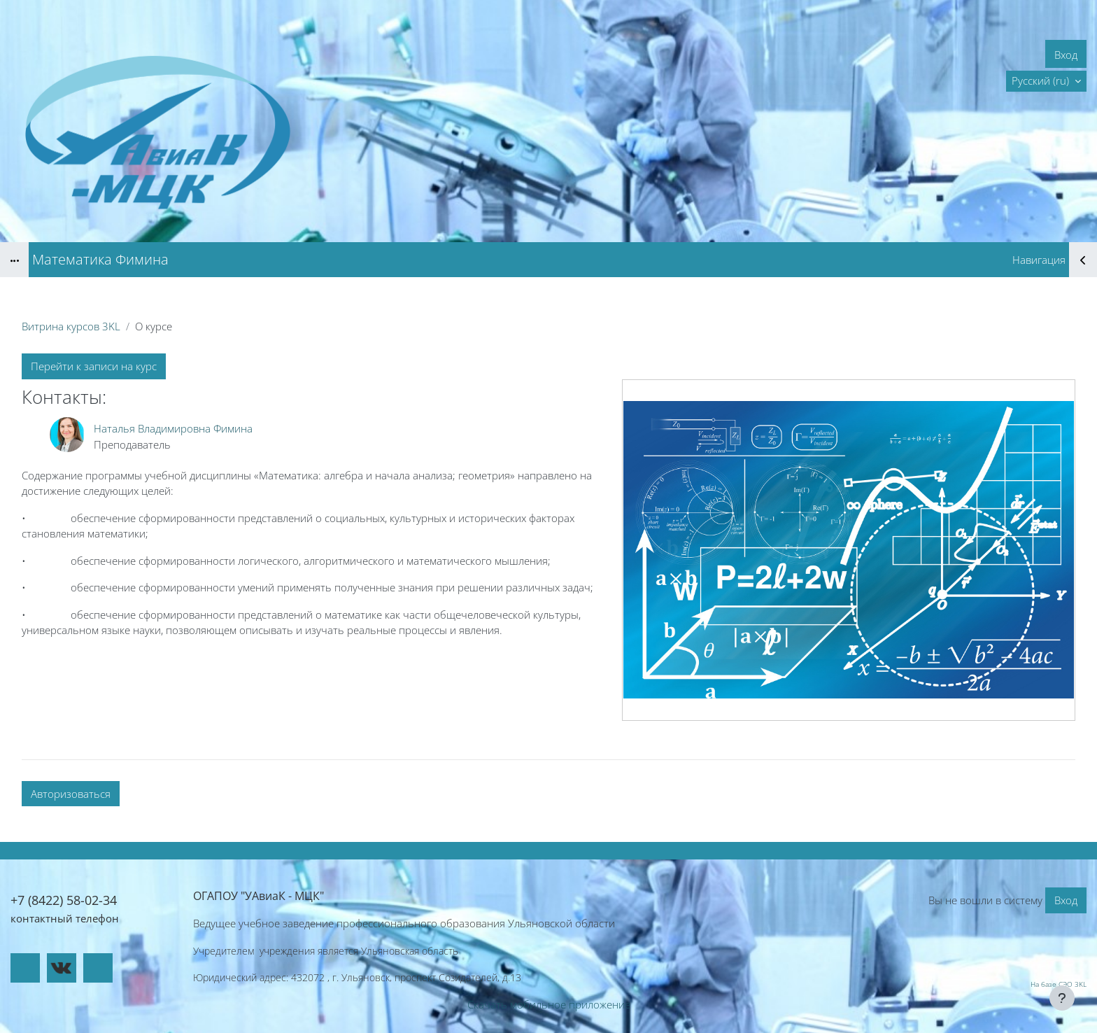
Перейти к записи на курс (94, 366)
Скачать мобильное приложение (548, 1004)
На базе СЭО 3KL (1059, 984)
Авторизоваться (71, 794)
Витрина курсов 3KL (71, 326)
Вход (1065, 55)
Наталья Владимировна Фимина (173, 428)
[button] (1046, 81)
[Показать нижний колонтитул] (1062, 998)
